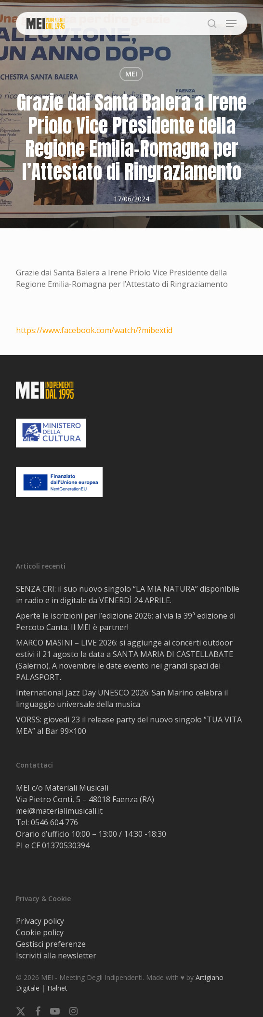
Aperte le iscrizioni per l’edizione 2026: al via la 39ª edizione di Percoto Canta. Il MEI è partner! (126, 621)
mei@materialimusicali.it (59, 811)
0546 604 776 (54, 822)
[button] (231, 23)
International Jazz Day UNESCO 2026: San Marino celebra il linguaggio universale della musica (122, 698)
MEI (131, 73)
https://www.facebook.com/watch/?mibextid (94, 330)
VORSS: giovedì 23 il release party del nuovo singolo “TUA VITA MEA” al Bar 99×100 (129, 725)
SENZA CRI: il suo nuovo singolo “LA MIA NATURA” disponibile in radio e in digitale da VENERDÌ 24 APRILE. (127, 594)
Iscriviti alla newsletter (56, 955)
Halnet (57, 987)
